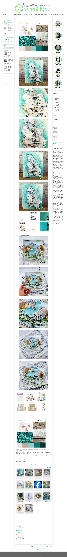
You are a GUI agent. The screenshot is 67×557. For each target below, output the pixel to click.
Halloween (59, 168)
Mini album (59, 185)
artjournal (58, 149)
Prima (54, 203)
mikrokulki (54, 185)
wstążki (57, 219)
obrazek (62, 190)
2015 (55, 132)
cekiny (54, 153)
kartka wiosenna (60, 176)
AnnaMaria (59, 148)
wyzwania (31, 527)
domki (54, 157)
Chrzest (60, 153)
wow (54, 219)
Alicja (18, 537)
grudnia (56, 95)
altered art (55, 147)
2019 (55, 127)
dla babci (61, 156)
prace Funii (57, 199)
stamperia (54, 211)
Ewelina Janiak (27, 527)
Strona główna (33, 546)
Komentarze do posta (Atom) (35, 549)
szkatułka (56, 212)
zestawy (54, 223)
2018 (55, 128)
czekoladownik (58, 154)
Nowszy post (18, 546)
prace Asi (56, 198)
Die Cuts (58, 156)
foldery (61, 164)
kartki (54, 177)
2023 (55, 93)
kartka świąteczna (55, 175)
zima (57, 223)
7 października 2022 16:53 (21, 535)
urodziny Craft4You (55, 217)
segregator (59, 208)
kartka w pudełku (56, 176)
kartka (54, 174)
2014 (55, 133)
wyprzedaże (61, 220)
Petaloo (56, 195)
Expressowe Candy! (10, 59)
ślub (58, 212)
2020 (55, 126)
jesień (58, 172)
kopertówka (57, 178)
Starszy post (49, 546)
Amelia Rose (60, 147)
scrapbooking (55, 208)
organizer (60, 193)
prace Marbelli (55, 200)
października (56, 98)
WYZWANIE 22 (57, 110)
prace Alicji (61, 196)
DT (55, 159)
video (59, 217)
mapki (57, 183)
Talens (54, 213)
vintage (62, 217)
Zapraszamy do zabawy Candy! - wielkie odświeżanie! (11, 52)
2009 (55, 140)
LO (62, 180)
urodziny (60, 216)
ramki (61, 206)
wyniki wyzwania (55, 220)
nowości (54, 190)
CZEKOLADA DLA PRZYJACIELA (57, 108)
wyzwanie (34, 527)
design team (54, 156)
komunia (58, 177)
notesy (61, 189)
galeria (58, 165)
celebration (57, 153)
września (56, 99)
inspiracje (61, 170)
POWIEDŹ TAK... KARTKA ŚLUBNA (57, 113)
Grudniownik (54, 168)
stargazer (59, 211)
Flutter (59, 164)
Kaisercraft (56, 173)
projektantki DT (55, 204)
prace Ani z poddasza (59, 197)
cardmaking (60, 152)
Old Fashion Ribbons (56, 192)
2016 (55, 131)
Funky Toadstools (55, 165)
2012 (55, 136)
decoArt (60, 155)
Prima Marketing (59, 203)
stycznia (56, 123)
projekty (60, 204)
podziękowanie (59, 195)
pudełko (56, 206)
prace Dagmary (61, 198)
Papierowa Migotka (60, 194)
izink (56, 172)
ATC (61, 149)
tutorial (58, 215)
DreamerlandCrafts (55, 158)
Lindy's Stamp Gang (56, 180)
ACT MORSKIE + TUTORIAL (57, 102)
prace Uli (57, 202)
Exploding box (55, 164)
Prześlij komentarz (19, 542)
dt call (58, 159)
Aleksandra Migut (22, 527)
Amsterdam (54, 148)
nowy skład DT (58, 190)
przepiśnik (58, 205)
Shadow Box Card (57, 209)
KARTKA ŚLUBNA (10, 66)
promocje (54, 205)
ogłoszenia (56, 191)
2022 (55, 94)
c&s (57, 152)
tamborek (58, 213)
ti (60, 213)
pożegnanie (56, 196)
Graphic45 (60, 167)
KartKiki (19, 532)
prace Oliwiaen (57, 201)
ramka (59, 206)
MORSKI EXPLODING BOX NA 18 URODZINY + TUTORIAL (58, 105)
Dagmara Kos (55, 155)
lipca (56, 115)
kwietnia (56, 119)
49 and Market (59, 145)
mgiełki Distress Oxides (58, 184)
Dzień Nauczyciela (58, 161)
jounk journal (61, 172)
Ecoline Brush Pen (61, 162)
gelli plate (61, 165)
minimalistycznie (55, 186)
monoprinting (61, 188)
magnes (59, 182)
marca (56, 120)
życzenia (59, 223)
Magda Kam (57, 181)
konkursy (61, 177)
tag (61, 212)
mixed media (55, 188)
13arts (54, 145)
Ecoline (56, 162)
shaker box (62, 209)
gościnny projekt (55, 167)
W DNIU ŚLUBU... (57, 109)
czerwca (56, 116)
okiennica (61, 191)
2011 (55, 137)
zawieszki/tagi (59, 222)
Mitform (61, 187)
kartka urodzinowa (61, 175)
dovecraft (60, 157)
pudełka (62, 205)
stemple (62, 211)
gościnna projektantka (58, 166)
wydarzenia (60, 219)
